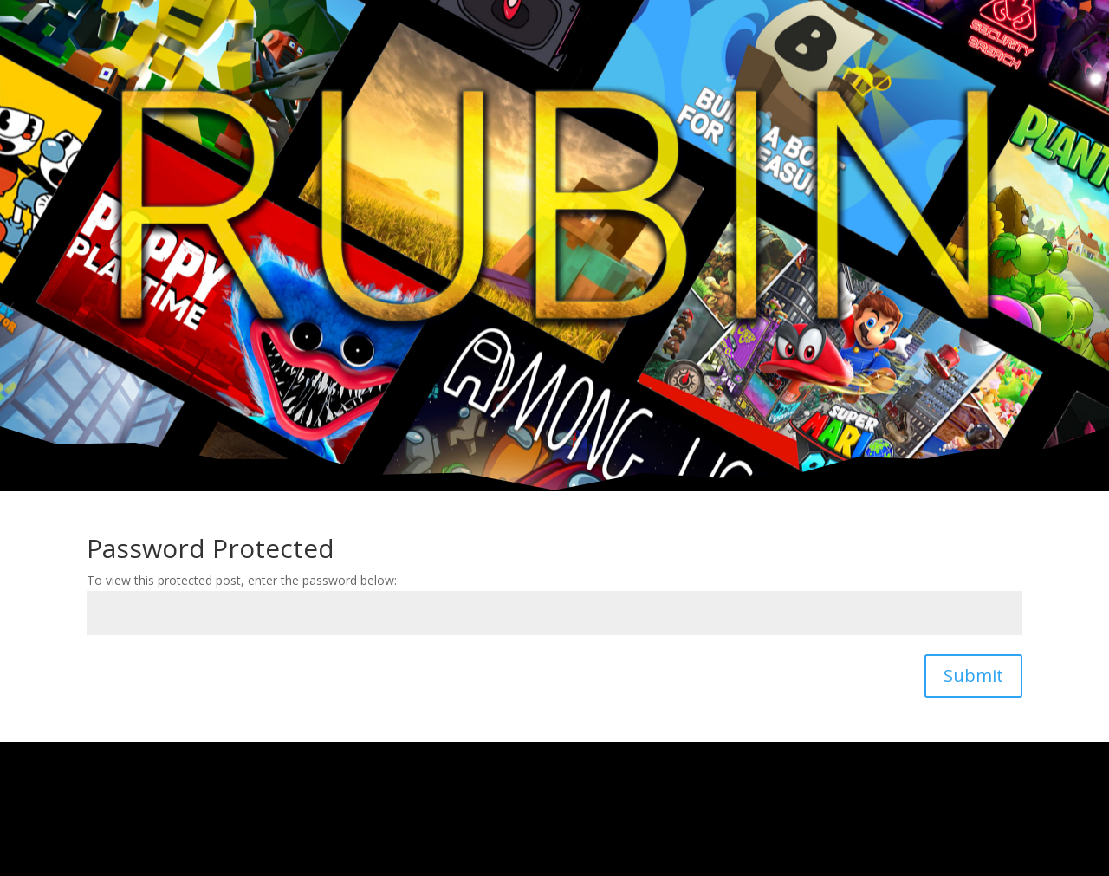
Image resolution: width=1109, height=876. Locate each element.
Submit (973, 675)
